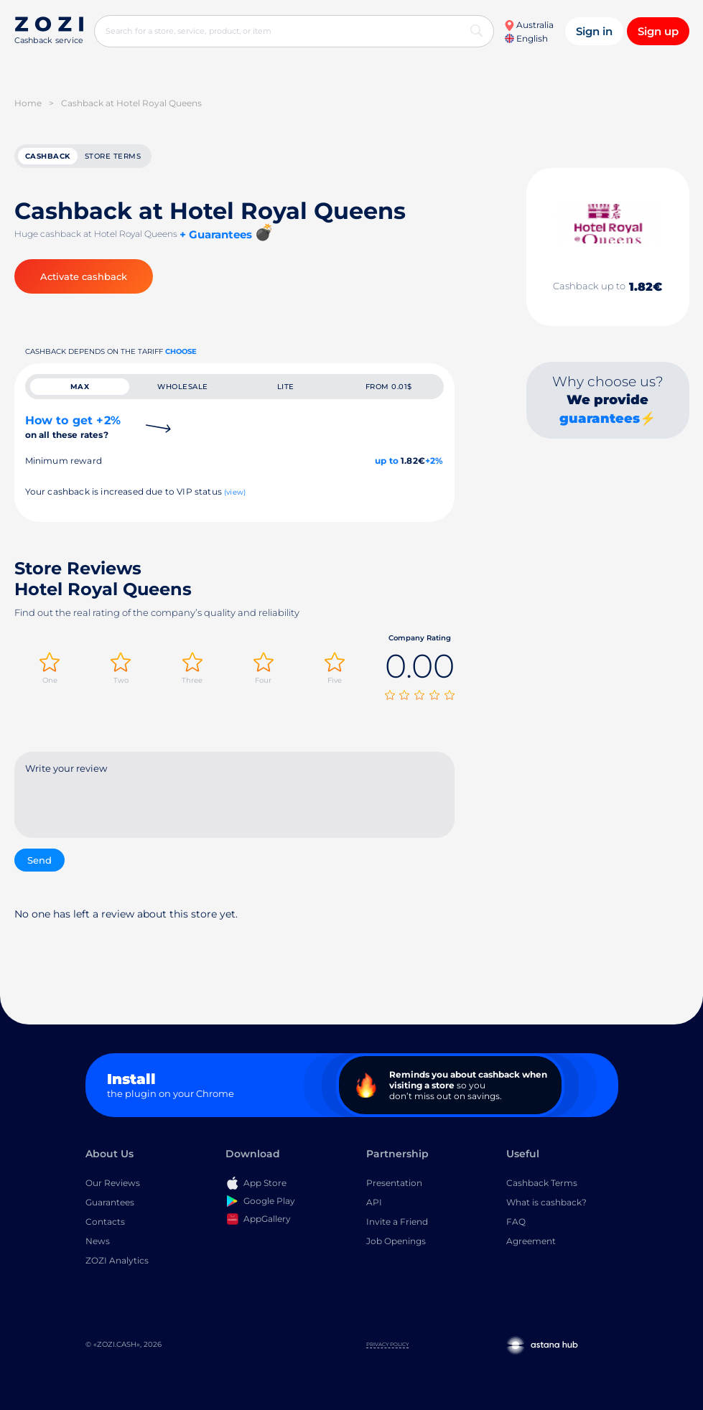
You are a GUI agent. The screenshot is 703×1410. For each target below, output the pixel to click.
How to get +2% (73, 432)
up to (387, 466)
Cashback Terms (541, 1185)
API (374, 1205)
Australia (529, 24)
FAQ (516, 1224)
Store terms (113, 157)
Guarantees (109, 1205)
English (526, 38)
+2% (434, 466)
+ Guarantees (216, 237)
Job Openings (396, 1243)
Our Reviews (112, 1185)
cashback (47, 157)
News (97, 1243)
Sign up (658, 31)
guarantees (599, 421)
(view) (235, 498)
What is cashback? (546, 1205)
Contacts (105, 1224)
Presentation (394, 1185)
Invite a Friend (397, 1224)
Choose (181, 354)
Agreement (531, 1243)
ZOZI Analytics (117, 1263)
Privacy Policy (387, 1347)
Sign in (594, 31)
